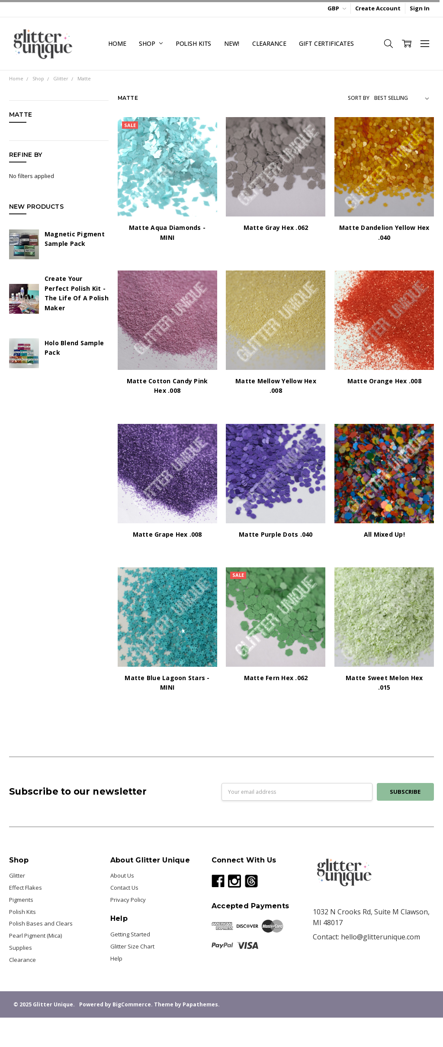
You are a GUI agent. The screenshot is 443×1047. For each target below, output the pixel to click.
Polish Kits (193, 43)
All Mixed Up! (384, 534)
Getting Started (130, 934)
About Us (122, 875)
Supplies (20, 948)
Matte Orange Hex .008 (384, 381)
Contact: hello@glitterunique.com (366, 937)
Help (116, 958)
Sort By (358, 98)
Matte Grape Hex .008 (167, 534)
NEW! (231, 43)
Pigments (21, 900)
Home (117, 43)
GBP (336, 8)
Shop (150, 43)
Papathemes (200, 1004)
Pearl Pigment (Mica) (35, 935)
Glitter (17, 875)
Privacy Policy (128, 900)
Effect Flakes (25, 887)
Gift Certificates (326, 43)
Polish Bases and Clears (41, 923)
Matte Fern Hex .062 (276, 678)
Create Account (378, 8)
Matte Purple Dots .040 (276, 534)
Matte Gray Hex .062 (276, 227)
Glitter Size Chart (132, 946)
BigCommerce (131, 1004)
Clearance (269, 43)
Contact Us (124, 887)
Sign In (420, 8)
